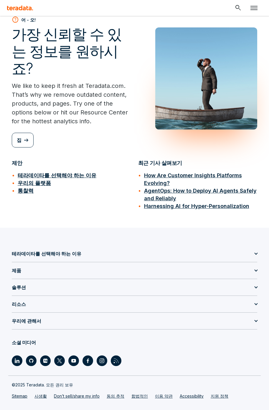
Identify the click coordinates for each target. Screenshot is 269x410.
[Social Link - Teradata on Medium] (45, 360)
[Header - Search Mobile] (238, 8)
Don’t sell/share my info (77, 395)
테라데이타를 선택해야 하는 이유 (57, 175)
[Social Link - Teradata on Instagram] (102, 360)
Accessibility (192, 395)
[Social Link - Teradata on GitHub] (31, 360)
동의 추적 (115, 395)
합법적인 (139, 395)
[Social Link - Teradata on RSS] (116, 360)
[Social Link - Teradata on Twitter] (59, 360)
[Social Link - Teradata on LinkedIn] (17, 360)
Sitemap (19, 395)
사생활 (40, 395)
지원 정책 (219, 395)
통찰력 (26, 191)
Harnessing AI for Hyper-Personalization (196, 206)
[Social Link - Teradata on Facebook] (87, 360)
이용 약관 (164, 395)
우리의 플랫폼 (34, 183)
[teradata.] (20, 8)
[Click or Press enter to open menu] (254, 8)
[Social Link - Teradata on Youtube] (73, 360)
